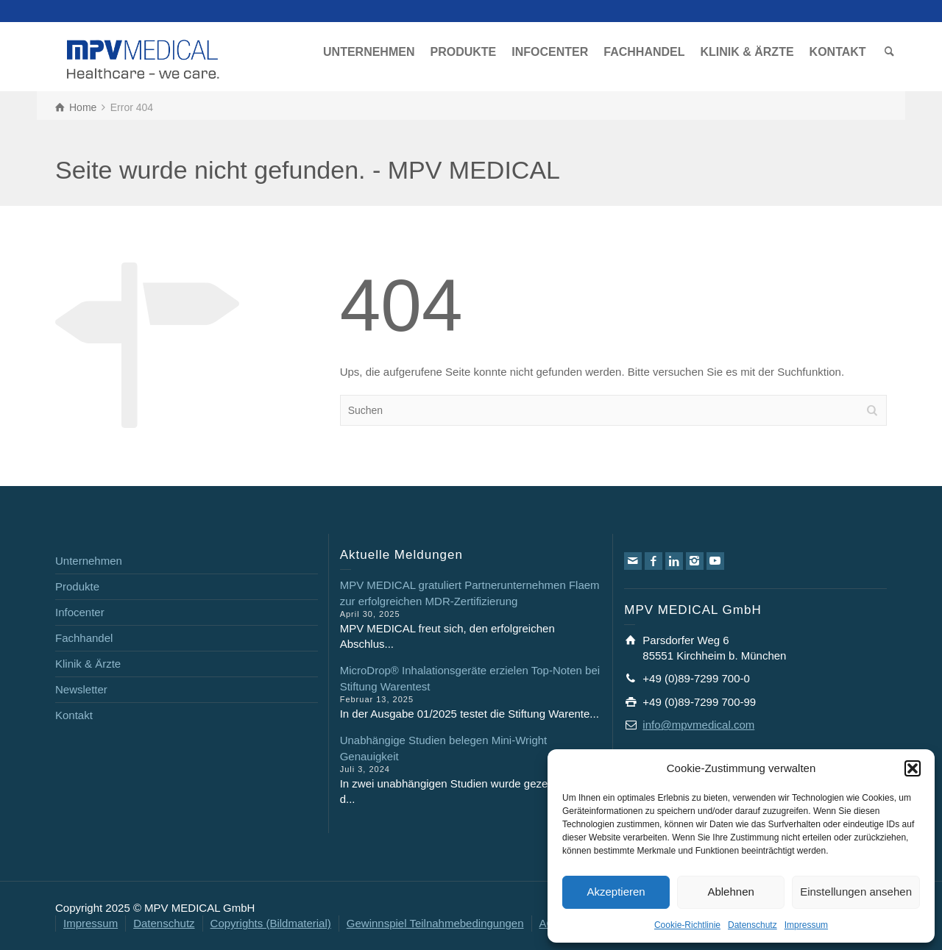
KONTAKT (838, 52)
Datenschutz (752, 925)
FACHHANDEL (643, 52)
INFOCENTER (549, 52)
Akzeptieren (616, 891)
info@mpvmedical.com (698, 724)
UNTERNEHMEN (368, 52)
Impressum (806, 925)
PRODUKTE (463, 52)
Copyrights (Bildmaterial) (270, 923)
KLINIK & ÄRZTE (746, 52)
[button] (912, 768)
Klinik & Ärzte (88, 663)
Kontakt (74, 715)
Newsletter (81, 689)
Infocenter (80, 612)
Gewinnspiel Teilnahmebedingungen (435, 923)
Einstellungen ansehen (856, 891)
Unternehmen (88, 560)
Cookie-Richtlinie (687, 925)
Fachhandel (84, 638)
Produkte (77, 586)
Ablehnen (730, 891)
